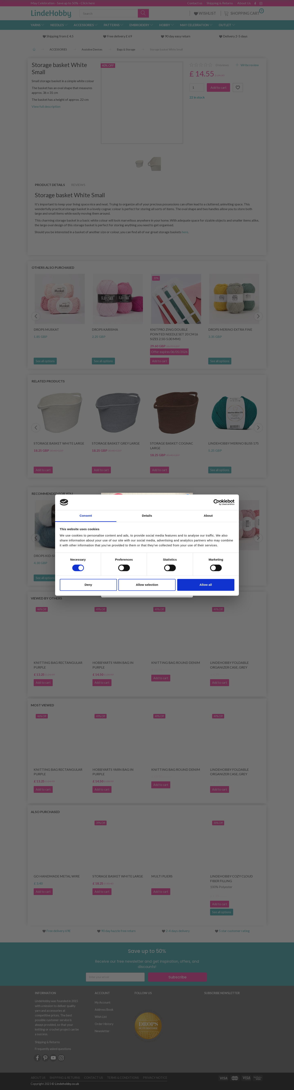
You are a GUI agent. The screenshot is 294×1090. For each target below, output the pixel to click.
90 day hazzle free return (118, 931)
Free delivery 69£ (58, 931)
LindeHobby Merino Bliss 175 (233, 443)
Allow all (205, 585)
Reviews (78, 185)
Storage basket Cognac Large (171, 445)
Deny (88, 585)
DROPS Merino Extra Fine (230, 329)
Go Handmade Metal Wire (57, 876)
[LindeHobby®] (51, 12)
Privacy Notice (155, 1077)
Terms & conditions (123, 1077)
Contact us (194, 3)
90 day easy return (177, 36)
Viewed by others (46, 598)
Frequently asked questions (53, 1049)
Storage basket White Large (59, 443)
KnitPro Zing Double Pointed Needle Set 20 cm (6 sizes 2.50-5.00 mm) (174, 334)
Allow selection (147, 585)
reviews (222, 65)
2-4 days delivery (178, 931)
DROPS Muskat (46, 329)
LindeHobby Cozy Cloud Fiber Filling (231, 878)
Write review (249, 65)
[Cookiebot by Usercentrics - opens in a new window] (216, 502)
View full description (46, 106)
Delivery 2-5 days (235, 36)
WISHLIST (205, 13)
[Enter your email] (115, 977)
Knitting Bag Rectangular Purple (58, 665)
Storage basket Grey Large (116, 443)
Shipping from (57, 36)
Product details (50, 185)
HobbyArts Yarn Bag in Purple (113, 665)
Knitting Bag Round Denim (175, 662)
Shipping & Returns (220, 3)
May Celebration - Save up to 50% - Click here (63, 3)
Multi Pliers (162, 876)
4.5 (71, 36)
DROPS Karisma (105, 329)
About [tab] (208, 516)
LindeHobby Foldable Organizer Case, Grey (229, 665)
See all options (45, 361)
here (185, 232)
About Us (244, 3)
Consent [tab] (86, 516)
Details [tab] (147, 516)
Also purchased (45, 812)
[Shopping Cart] (243, 13)
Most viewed (42, 705)
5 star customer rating (234, 931)
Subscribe (177, 977)
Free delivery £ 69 (119, 36)
